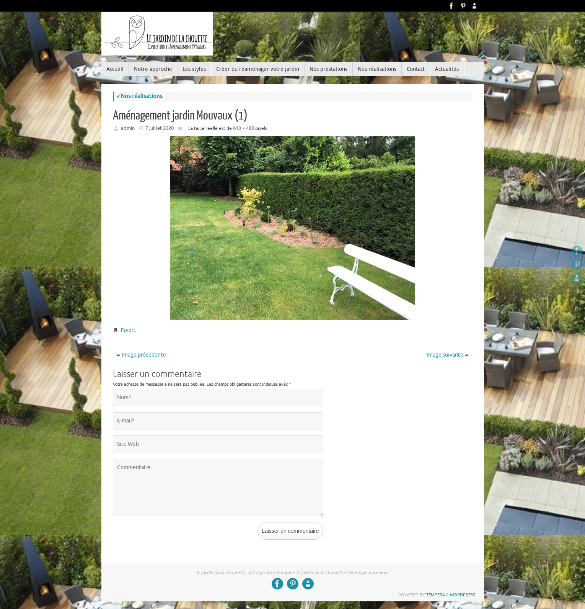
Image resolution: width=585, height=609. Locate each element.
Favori (128, 330)
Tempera (435, 595)
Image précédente (141, 355)
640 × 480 (243, 128)
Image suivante (448, 355)
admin (128, 128)
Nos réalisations (139, 96)
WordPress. (463, 595)
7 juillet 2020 (159, 128)
